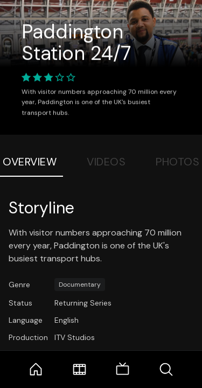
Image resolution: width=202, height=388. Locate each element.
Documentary (80, 284)
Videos (106, 162)
